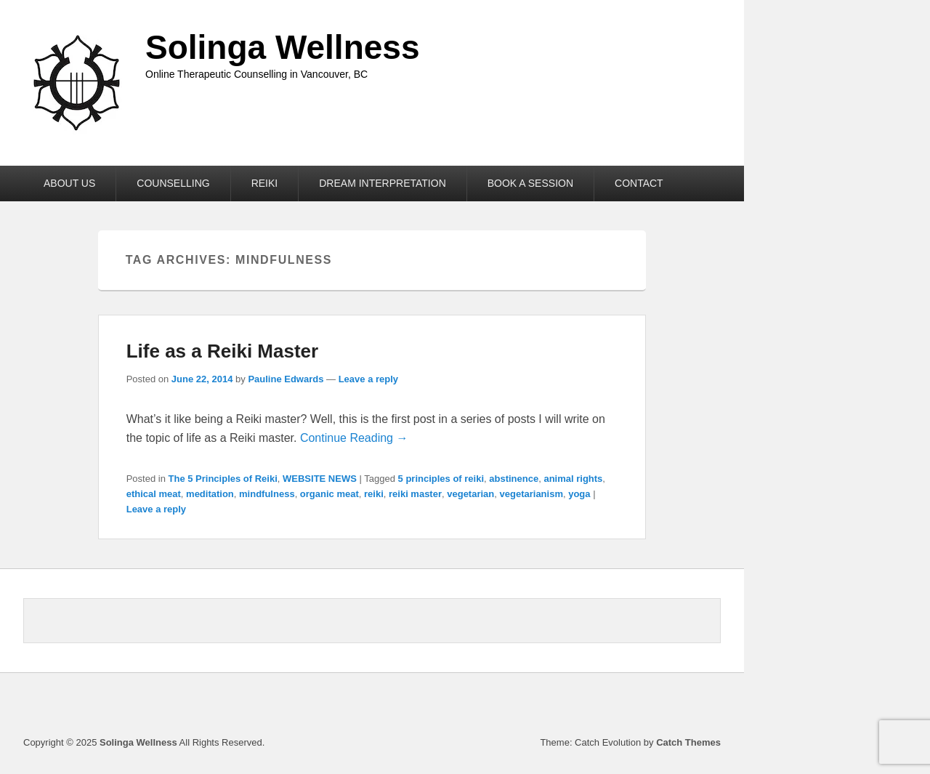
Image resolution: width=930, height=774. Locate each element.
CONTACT (639, 183)
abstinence (513, 478)
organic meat (329, 493)
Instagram (708, 707)
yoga (579, 493)
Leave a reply (368, 379)
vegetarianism (531, 493)
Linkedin (676, 707)
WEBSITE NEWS (320, 478)
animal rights (572, 478)
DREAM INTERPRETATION (382, 183)
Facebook (644, 707)
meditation (210, 493)
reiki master (415, 493)
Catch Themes (688, 742)
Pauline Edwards (285, 379)
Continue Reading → (354, 438)
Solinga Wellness (282, 47)
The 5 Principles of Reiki (223, 478)
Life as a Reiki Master (222, 351)
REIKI (264, 183)
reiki (374, 493)
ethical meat (153, 493)
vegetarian (470, 493)
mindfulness (267, 493)
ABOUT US (69, 183)
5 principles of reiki (441, 478)
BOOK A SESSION (530, 183)
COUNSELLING (173, 183)
